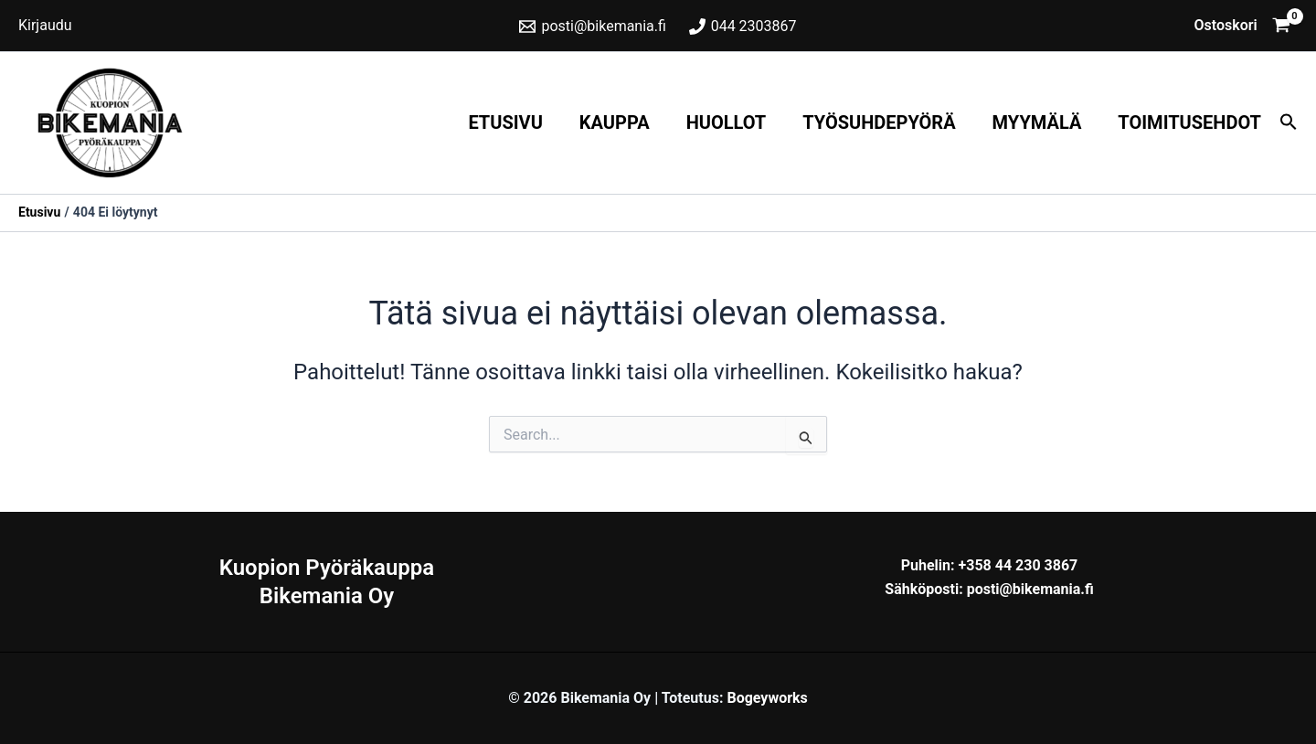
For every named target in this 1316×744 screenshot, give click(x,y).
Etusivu (505, 122)
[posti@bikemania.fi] (593, 26)
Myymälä (1037, 122)
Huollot (726, 122)
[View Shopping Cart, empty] (1242, 25)
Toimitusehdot (1189, 122)
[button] (1288, 122)
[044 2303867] (742, 26)
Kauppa (614, 122)
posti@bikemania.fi (1030, 589)
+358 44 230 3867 (1017, 565)
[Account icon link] (45, 25)
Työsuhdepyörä (878, 122)
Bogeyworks (767, 698)
